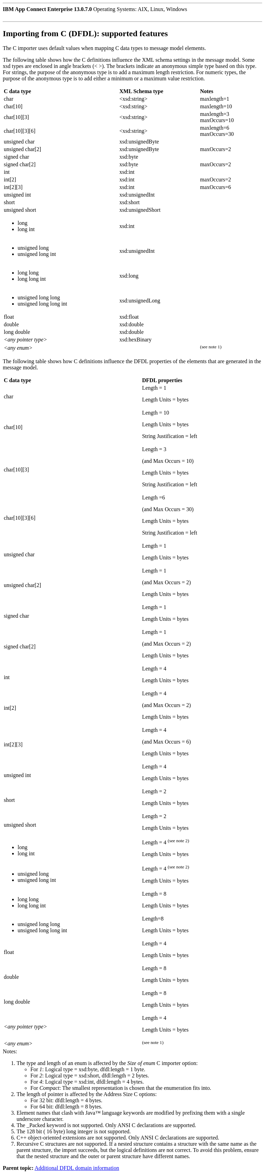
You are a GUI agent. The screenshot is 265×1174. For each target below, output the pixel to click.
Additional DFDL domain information (77, 1168)
